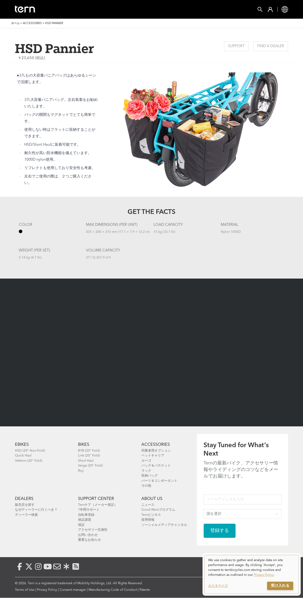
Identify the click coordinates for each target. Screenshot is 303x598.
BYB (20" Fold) (89, 450)
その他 (146, 485)
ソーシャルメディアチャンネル (164, 525)
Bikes (69, 9)
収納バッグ (149, 475)
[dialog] (251, 574)
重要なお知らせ (89, 539)
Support (190, 9)
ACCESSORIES (155, 444)
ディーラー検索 (26, 515)
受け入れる (280, 586)
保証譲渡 (84, 519)
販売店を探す (25, 504)
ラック (146, 470)
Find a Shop (132, 9)
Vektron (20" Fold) (28, 460)
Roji (81, 470)
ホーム (15, 23)
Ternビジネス (151, 515)
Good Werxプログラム (158, 509)
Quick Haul (23, 455)
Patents (144, 589)
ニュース (147, 504)
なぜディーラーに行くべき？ (36, 509)
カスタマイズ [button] (218, 585)
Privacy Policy (47, 589)
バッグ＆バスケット (156, 465)
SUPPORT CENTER (96, 499)
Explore (163, 9)
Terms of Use (24, 589)
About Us (151, 499)
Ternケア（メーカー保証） (97, 504)
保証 (81, 525)
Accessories (98, 9)
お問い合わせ (88, 535)
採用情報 (147, 519)
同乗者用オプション (156, 450)
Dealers (24, 499)
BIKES (83, 444)
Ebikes (22, 444)
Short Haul (86, 460)
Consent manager (73, 589)
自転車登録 (86, 515)
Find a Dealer (270, 46)
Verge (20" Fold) (90, 465)
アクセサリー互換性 (92, 529)
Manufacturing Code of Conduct (113, 589)
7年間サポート (89, 509)
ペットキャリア (152, 455)
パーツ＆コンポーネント (159, 480)
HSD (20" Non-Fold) (30, 450)
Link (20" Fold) (89, 455)
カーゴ (146, 460)
